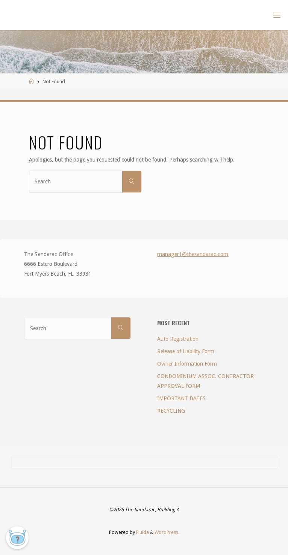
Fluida (142, 532)
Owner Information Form (187, 364)
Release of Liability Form (185, 351)
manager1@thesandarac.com (192, 254)
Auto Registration (178, 339)
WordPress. (167, 532)
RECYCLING (171, 411)
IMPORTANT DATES (181, 398)
